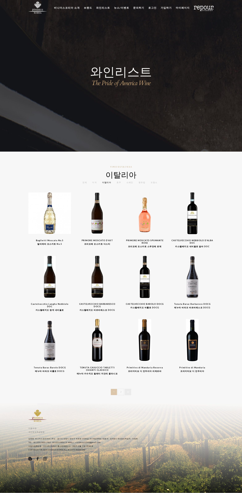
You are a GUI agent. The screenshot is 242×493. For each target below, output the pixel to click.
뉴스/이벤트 (121, 7)
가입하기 (166, 7)
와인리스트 (103, 7)
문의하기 (138, 7)
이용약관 (32, 428)
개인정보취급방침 (36, 432)
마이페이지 (183, 7)
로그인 (152, 7)
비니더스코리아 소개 (67, 7)
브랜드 (88, 7)
